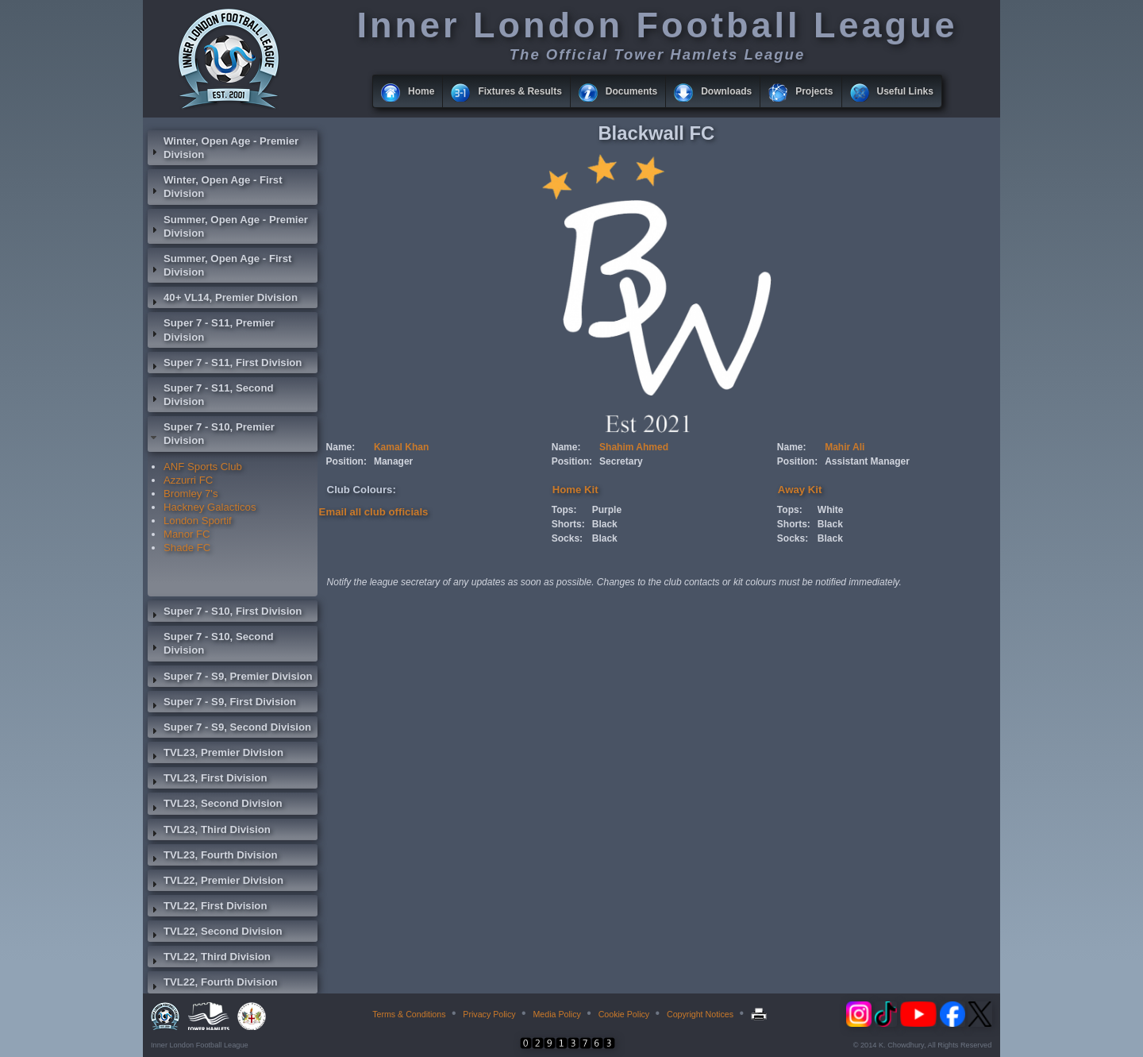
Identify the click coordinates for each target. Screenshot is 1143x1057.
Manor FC (187, 534)
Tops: (564, 509)
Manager (393, 461)
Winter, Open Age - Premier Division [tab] (223, 147)
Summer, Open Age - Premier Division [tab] (228, 226)
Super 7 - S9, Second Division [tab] (229, 729)
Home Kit (575, 490)
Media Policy (556, 1014)
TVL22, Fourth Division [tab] (213, 984)
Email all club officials (374, 512)
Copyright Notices (700, 1014)
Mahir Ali (844, 447)
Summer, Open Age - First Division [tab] (219, 265)
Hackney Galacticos (210, 507)
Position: (346, 461)
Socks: (567, 538)
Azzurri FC (188, 480)
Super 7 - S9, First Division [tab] (222, 704)
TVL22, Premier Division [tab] (215, 882)
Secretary (621, 461)
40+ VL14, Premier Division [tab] (223, 299)
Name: (341, 447)
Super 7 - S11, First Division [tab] (225, 364)
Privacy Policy (489, 1014)
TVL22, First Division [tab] (207, 908)
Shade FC (187, 548)
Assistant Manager (867, 461)
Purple (607, 509)
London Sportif (198, 521)
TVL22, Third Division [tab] (209, 958)
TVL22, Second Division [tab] (215, 933)
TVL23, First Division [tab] (207, 780)
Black (605, 524)
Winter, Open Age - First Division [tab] (215, 186)
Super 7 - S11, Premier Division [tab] (211, 329)
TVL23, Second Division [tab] (215, 805)
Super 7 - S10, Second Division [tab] (211, 643)
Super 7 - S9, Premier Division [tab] (230, 678)
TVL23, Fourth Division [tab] (213, 857)
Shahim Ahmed (633, 447)
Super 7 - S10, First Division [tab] (225, 613)
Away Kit (800, 490)
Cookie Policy (624, 1014)
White (831, 509)
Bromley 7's (190, 494)
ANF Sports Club (203, 467)
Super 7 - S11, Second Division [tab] (211, 394)
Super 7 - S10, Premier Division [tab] (211, 433)
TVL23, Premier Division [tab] (215, 754)
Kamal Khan (401, 447)
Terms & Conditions (408, 1014)
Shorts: (568, 524)
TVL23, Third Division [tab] (209, 831)
